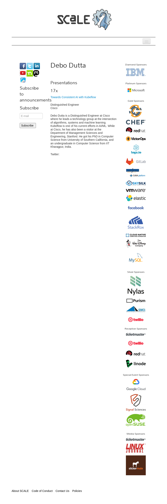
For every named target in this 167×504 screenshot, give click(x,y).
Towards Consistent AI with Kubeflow (73, 97)
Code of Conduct (42, 491)
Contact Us (62, 491)
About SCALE (20, 491)
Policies (77, 491)
